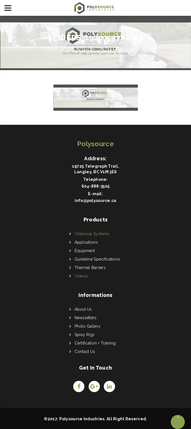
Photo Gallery (88, 326)
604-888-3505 (95, 186)
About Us (83, 309)
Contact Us (85, 351)
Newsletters (86, 317)
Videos (81, 276)
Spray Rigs (85, 334)
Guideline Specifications (97, 259)
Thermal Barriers (90, 267)
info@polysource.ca (95, 200)
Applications (86, 242)
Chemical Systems (92, 234)
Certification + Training (95, 343)
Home (55, 49)
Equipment (85, 250)
